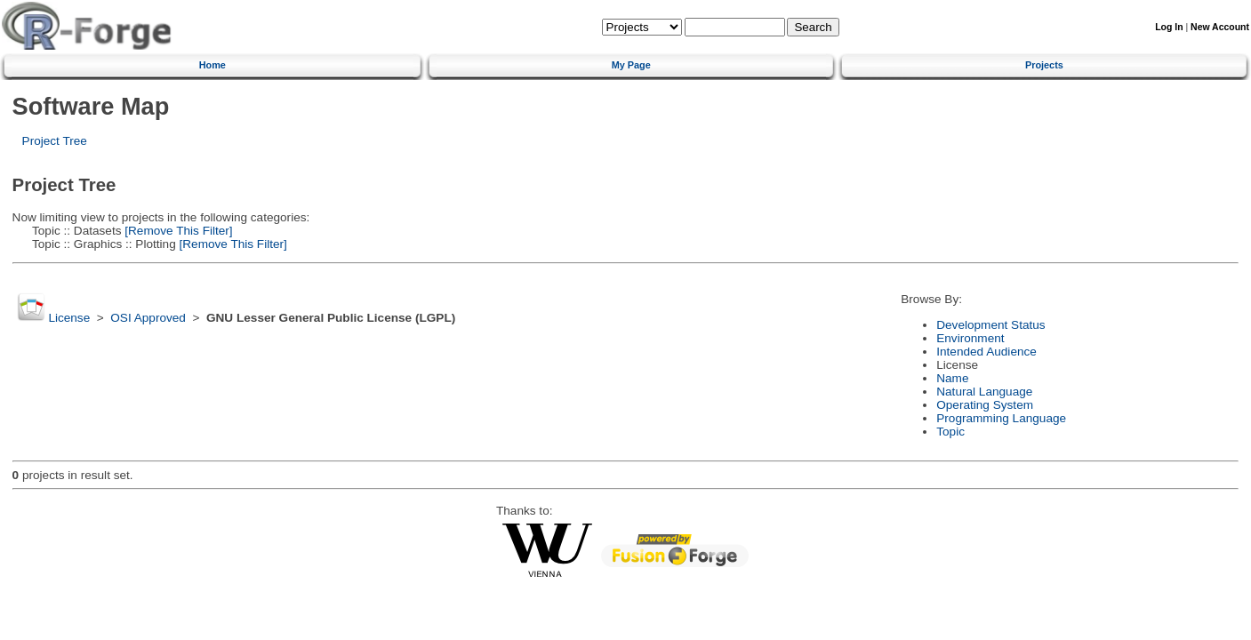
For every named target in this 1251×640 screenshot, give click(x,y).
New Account (1220, 27)
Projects (1044, 65)
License (69, 317)
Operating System (984, 405)
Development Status (990, 325)
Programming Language (1001, 418)
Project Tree (54, 141)
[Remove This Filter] (177, 230)
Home (212, 65)
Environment (970, 338)
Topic (950, 431)
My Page (631, 65)
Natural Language (984, 391)
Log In (1169, 27)
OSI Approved (148, 317)
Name (952, 378)
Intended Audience (986, 351)
